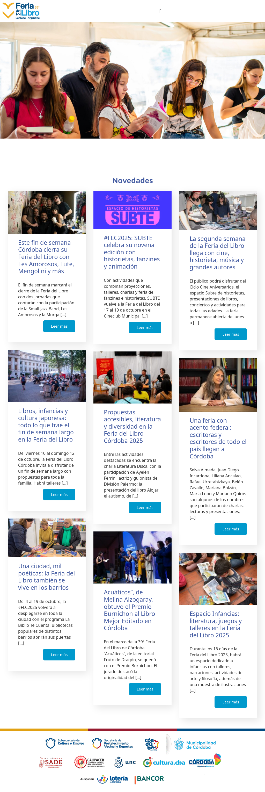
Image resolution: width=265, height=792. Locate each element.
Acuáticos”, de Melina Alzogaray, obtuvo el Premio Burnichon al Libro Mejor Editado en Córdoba (129, 610)
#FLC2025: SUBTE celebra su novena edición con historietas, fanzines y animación (132, 252)
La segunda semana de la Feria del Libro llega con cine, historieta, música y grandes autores (218, 252)
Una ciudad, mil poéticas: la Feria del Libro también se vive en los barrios (46, 577)
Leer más (59, 326)
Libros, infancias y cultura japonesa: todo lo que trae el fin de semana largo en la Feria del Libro (46, 425)
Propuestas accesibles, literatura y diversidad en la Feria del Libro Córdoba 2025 (132, 426)
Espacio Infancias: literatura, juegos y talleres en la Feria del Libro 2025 (216, 624)
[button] (160, 11)
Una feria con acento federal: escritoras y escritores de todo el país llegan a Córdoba (218, 438)
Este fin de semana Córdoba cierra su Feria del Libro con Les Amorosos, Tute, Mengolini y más (46, 256)
